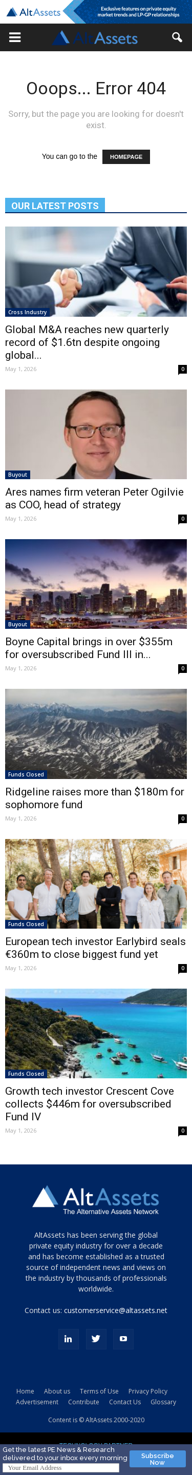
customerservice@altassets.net (115, 1310)
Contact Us (125, 1402)
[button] (15, 37)
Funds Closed (26, 774)
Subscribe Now (157, 1459)
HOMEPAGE (126, 157)
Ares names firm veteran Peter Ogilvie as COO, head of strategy (94, 498)
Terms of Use (99, 1391)
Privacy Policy (148, 1391)
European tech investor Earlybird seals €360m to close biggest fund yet (95, 947)
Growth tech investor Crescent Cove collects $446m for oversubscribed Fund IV (89, 1104)
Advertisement (37, 1402)
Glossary (163, 1402)
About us (57, 1391)
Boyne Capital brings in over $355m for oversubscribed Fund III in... (89, 648)
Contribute (83, 1402)
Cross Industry (27, 312)
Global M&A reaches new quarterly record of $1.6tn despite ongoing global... (87, 342)
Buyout (17, 474)
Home (25, 1391)
